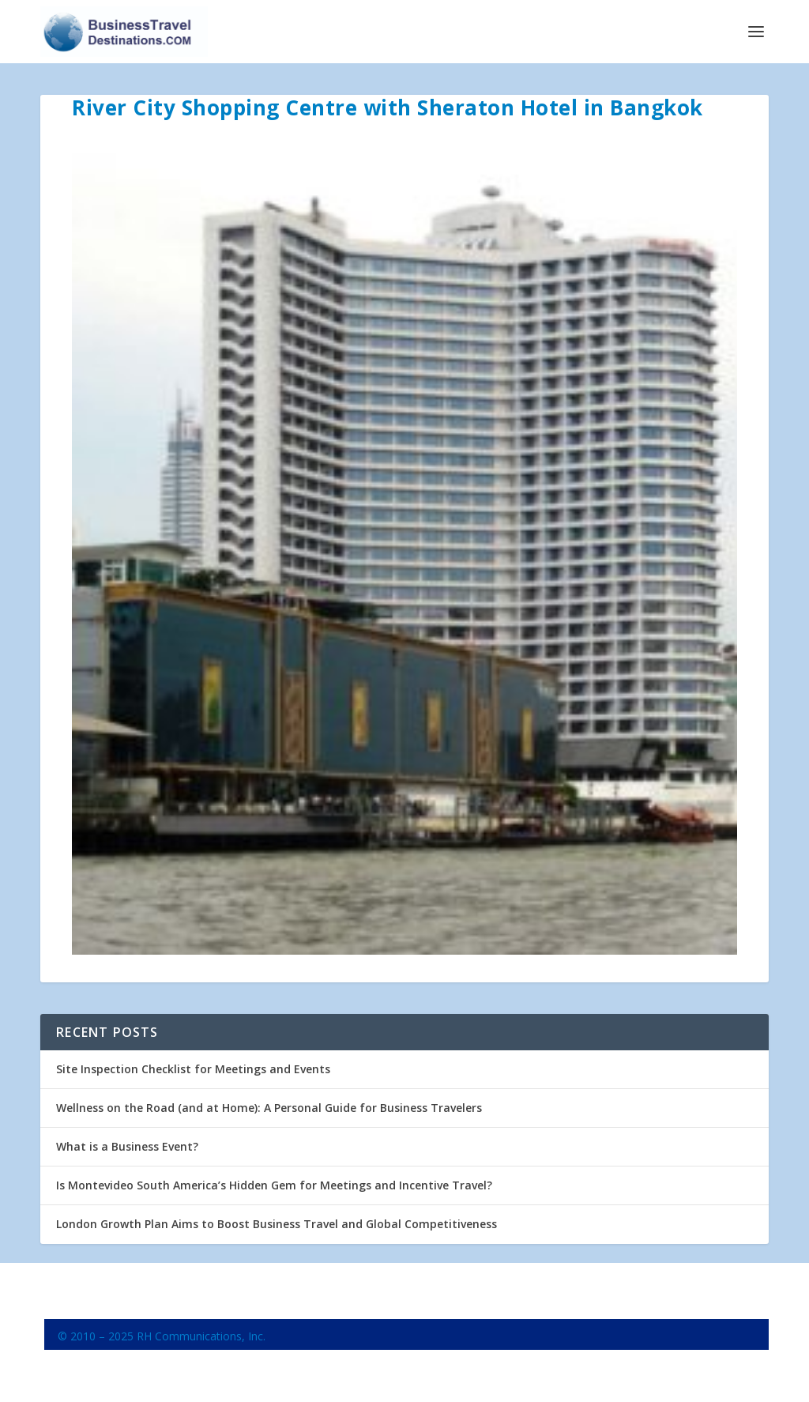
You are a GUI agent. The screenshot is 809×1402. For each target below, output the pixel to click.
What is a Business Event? (127, 1146)
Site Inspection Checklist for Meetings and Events (193, 1068)
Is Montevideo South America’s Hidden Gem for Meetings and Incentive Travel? (274, 1185)
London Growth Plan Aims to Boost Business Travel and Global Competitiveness (276, 1223)
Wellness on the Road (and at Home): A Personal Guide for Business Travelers (269, 1107)
